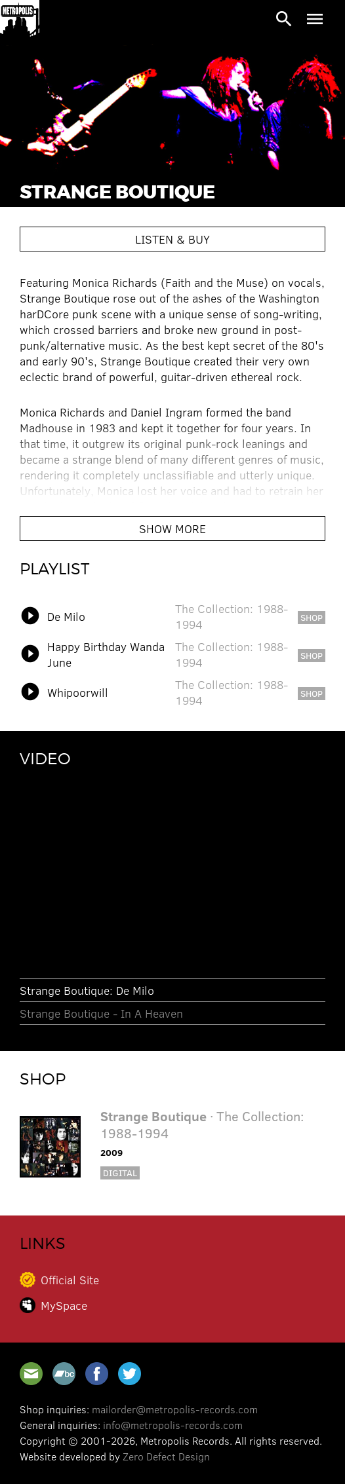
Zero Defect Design (166, 1456)
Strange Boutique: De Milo (87, 990)
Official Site (70, 1280)
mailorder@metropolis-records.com (175, 1409)
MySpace (64, 1305)
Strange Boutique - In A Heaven (101, 1013)
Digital (120, 1172)
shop (311, 617)
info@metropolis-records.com (173, 1425)
